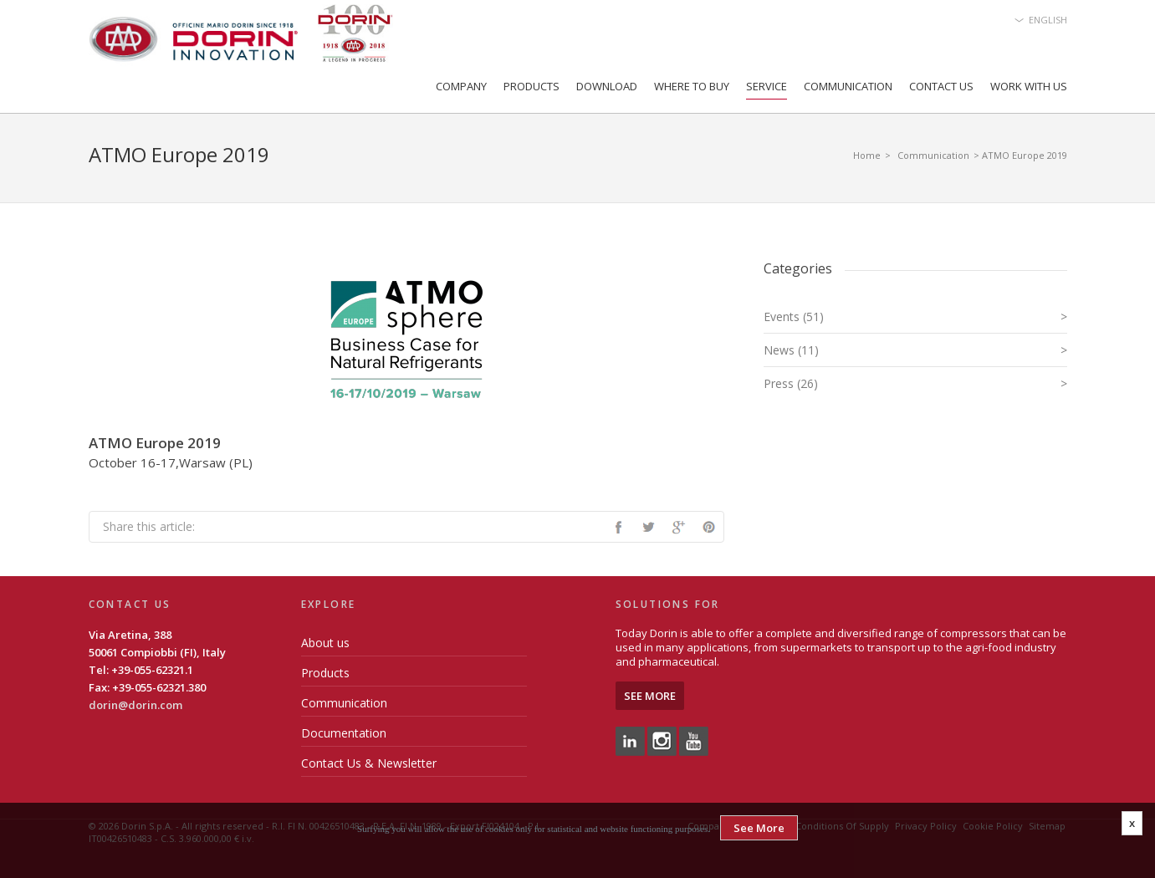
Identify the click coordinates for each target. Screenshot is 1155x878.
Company (461, 86)
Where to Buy (691, 86)
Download (606, 86)
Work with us (1028, 86)
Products (531, 86)
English (1048, 19)
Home (867, 155)
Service (766, 86)
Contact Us (941, 86)
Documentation (343, 733)
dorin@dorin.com (135, 704)
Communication (848, 86)
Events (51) (915, 316)
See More (650, 695)
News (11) (915, 350)
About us (325, 643)
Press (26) (915, 383)
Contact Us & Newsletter (369, 763)
